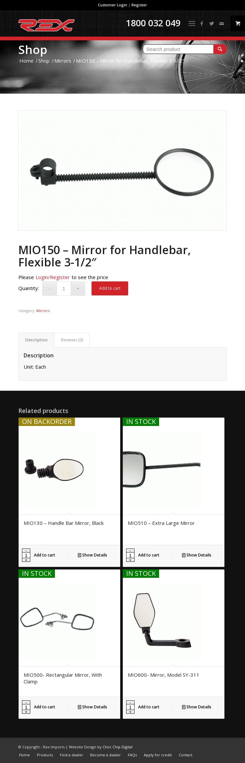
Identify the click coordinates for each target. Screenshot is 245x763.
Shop (32, 49)
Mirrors (43, 310)
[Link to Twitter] (212, 23)
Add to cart (110, 288)
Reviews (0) (72, 340)
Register (139, 4)
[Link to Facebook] (202, 23)
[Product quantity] (64, 288)
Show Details (92, 555)
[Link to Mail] (222, 23)
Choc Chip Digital (117, 746)
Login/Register (53, 277)
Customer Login (112, 4)
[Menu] (191, 23)
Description (36, 340)
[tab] (36, 340)
